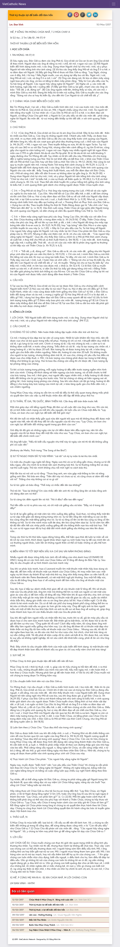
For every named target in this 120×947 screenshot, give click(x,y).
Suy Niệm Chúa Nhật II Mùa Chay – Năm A (49, 930)
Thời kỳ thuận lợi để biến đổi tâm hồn (46, 904)
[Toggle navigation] (114, 4)
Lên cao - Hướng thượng (40, 915)
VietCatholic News (14, 4)
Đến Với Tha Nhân (37, 920)
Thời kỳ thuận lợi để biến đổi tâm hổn (47, 909)
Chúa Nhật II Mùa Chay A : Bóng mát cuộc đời (51, 899)
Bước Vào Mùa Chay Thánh (42, 925)
